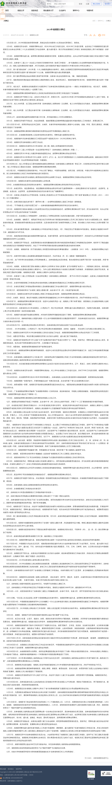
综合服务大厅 (48, 10)
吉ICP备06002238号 (35, 772)
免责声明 (19, 769)
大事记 (6, 21)
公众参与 (62, 10)
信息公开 (20, 10)
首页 (7, 10)
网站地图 (3, 769)
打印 (103, 35)
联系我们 (11, 769)
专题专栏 (90, 10)
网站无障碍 (96, 4)
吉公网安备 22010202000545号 (11, 778)
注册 (87, 4)
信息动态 (34, 10)
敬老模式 (108, 4)
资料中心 (76, 10)
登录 (80, 4)
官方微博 (91, 779)
